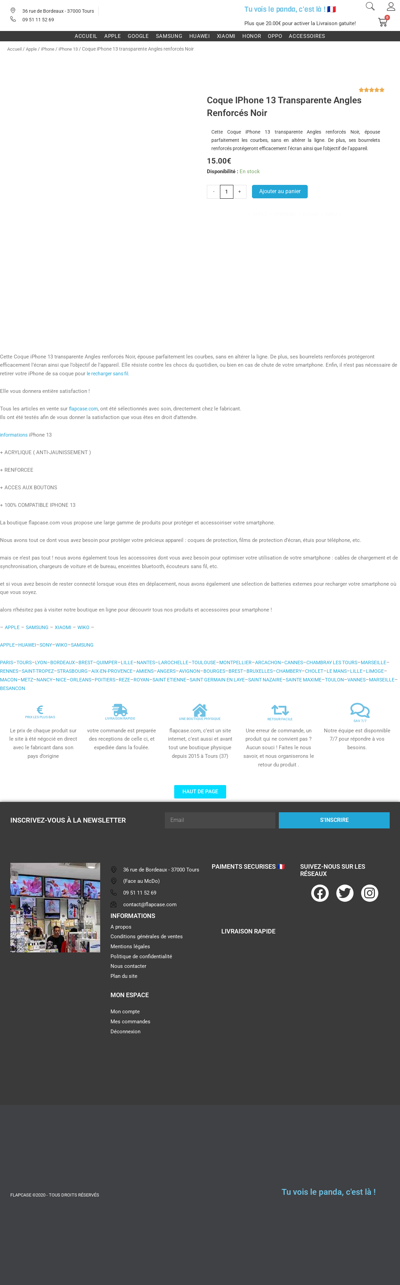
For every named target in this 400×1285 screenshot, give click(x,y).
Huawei (199, 36)
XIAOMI (66, 627)
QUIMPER (112, 662)
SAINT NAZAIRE (342, 680)
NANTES (152, 662)
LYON (43, 662)
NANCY (104, 680)
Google (138, 36)
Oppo (275, 36)
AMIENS (184, 671)
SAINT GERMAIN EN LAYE (290, 680)
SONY (48, 645)
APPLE (12, 627)
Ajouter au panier (280, 191)
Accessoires (307, 36)
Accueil (86, 36)
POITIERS (169, 680)
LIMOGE (43, 680)
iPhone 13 (72, 49)
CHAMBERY (336, 671)
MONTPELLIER (247, 662)
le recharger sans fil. (110, 373)
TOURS (25, 662)
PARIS (7, 662)
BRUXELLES (305, 671)
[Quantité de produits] (226, 192)
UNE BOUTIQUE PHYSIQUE (200, 719)
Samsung (169, 36)
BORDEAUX (66, 662)
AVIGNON (232, 671)
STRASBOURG (108, 671)
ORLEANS (143, 680)
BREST (89, 662)
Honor (251, 36)
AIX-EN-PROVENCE (150, 671)
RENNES (41, 671)
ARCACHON (282, 662)
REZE (189, 680)
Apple (112, 36)
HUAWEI (28, 645)
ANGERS (208, 671)
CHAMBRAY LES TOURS (351, 662)
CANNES (309, 662)
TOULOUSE (214, 662)
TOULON (33, 688)
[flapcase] (55, 1011)
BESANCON (114, 688)
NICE (122, 680)
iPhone (50, 49)
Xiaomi (226, 36)
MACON (65, 680)
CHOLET (363, 671)
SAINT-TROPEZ (71, 671)
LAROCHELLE (182, 662)
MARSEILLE (13, 671)
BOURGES (258, 671)
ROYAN (207, 680)
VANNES (57, 688)
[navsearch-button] (370, 7)
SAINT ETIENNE (237, 680)
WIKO (87, 627)
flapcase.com (84, 409)
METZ (85, 680)
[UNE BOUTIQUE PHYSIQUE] (200, 710)
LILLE (132, 662)
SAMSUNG (39, 627)
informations (15, 435)
